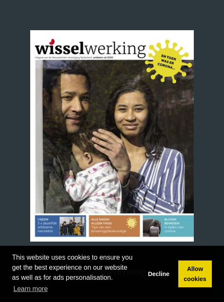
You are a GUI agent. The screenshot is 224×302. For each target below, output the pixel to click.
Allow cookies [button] (195, 274)
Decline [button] (158, 274)
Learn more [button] (30, 288)
